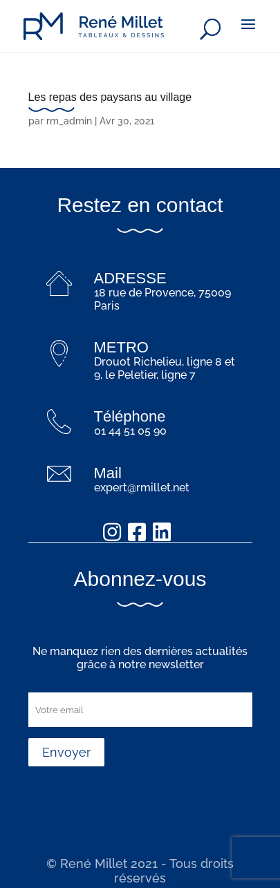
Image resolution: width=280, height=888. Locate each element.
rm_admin (69, 120)
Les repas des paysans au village (110, 97)
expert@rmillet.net (141, 487)
